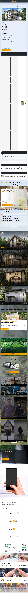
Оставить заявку (14, 279)
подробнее (5, 254)
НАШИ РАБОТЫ (17, 560)
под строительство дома (9, 248)
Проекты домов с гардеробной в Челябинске (8, 150)
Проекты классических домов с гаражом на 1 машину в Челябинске (11, 146)
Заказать (14, 297)
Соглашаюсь (14, 591)
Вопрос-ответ (2, 570)
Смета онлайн (8, 423)
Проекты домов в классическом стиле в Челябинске (9, 142)
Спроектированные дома (18, 564)
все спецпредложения (14, 258)
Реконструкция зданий (3, 562)
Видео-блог (2, 571)
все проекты (14, 231)
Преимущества (2, 572)
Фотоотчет (3, 423)
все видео (13, 368)
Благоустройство (3, 564)
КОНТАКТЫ (2, 576)
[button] (20, 76)
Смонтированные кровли (18, 562)
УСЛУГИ (2, 560)
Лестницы (2, 567)
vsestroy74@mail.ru (4, 578)
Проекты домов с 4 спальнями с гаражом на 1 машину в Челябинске (11, 148)
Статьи (1, 573)
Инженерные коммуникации (4, 566)
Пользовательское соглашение (4, 584)
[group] (22, 67)
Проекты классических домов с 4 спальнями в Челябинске (10, 144)
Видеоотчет (14, 423)
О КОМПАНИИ (3, 568)
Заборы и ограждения (3, 565)
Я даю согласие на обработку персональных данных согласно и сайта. (13, 386)
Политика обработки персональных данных (12, 584)
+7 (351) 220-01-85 (26, 1)
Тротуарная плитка (17, 565)
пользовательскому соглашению (18, 386)
